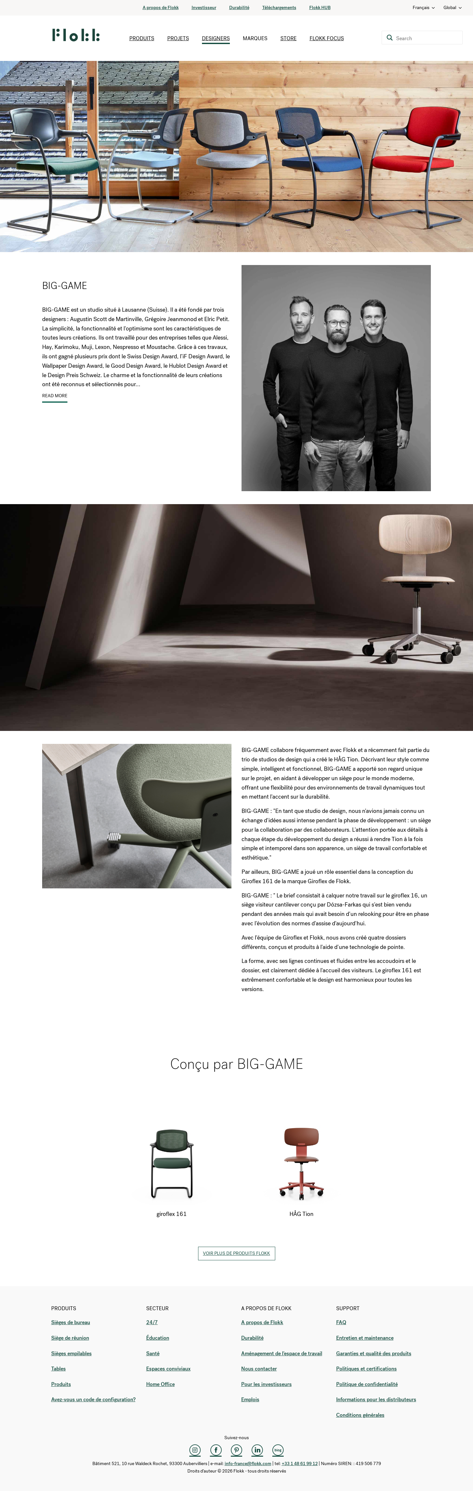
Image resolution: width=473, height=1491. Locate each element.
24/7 (152, 1322)
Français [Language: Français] (424, 8)
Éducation (157, 1338)
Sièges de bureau (70, 1322)
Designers (216, 38)
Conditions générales (360, 1415)
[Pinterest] (236, 1450)
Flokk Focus (327, 38)
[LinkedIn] (257, 1450)
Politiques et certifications (366, 1368)
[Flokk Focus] (278, 1450)
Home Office (160, 1384)
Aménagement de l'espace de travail (281, 1353)
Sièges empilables (71, 1353)
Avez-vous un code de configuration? (93, 1399)
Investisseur (204, 8)
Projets (178, 38)
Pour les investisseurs (266, 1384)
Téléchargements (279, 8)
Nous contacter (259, 1368)
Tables (58, 1368)
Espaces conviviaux (168, 1368)
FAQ (341, 1322)
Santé (153, 1353)
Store (288, 38)
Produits (141, 38)
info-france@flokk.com (248, 1464)
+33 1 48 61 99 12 (300, 1464)
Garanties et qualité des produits (373, 1353)
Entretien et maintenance (365, 1338)
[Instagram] (195, 1450)
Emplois (250, 1399)
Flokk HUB (320, 8)
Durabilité (239, 8)
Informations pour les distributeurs (376, 1399)
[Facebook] (216, 1450)
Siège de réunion (70, 1338)
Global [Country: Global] (453, 8)
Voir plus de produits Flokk (236, 1253)
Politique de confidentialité (367, 1384)
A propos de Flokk (161, 8)
